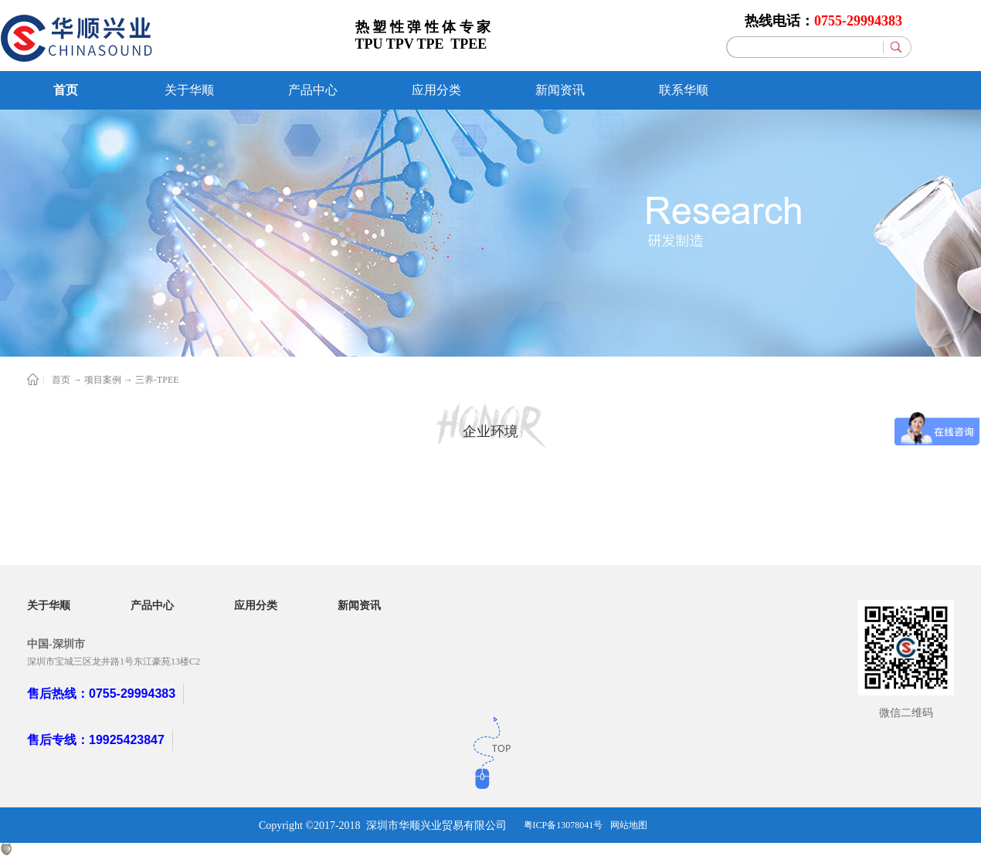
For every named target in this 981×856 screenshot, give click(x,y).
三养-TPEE (157, 379)
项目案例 (102, 379)
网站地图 (628, 825)
